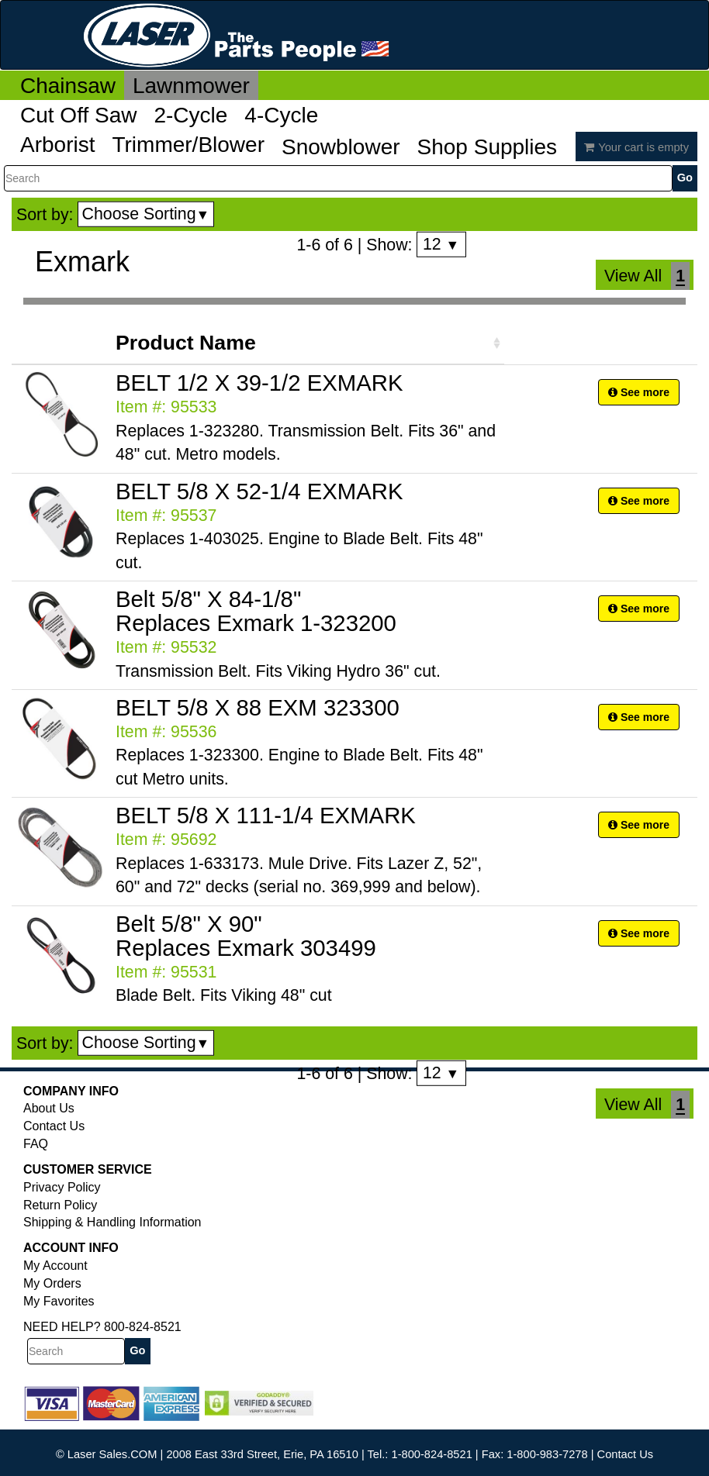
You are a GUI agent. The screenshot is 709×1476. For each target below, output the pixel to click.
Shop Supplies (487, 147)
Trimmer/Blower (188, 145)
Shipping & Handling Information (112, 1222)
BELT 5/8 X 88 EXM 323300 (257, 707)
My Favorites (59, 1301)
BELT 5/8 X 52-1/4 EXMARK (259, 491)
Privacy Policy (62, 1187)
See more (638, 392)
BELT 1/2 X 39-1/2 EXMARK (259, 382)
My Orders (52, 1283)
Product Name (186, 342)
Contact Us (54, 1126)
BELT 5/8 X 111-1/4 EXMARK (266, 815)
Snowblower (341, 147)
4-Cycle (281, 115)
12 (441, 244)
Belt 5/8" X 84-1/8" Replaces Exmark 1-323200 (256, 611)
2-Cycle (190, 115)
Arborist (57, 145)
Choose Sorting (146, 214)
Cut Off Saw (78, 115)
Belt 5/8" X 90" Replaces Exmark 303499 (246, 935)
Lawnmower (191, 86)
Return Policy (60, 1205)
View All (633, 276)
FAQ (35, 1143)
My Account (55, 1265)
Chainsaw (68, 86)
